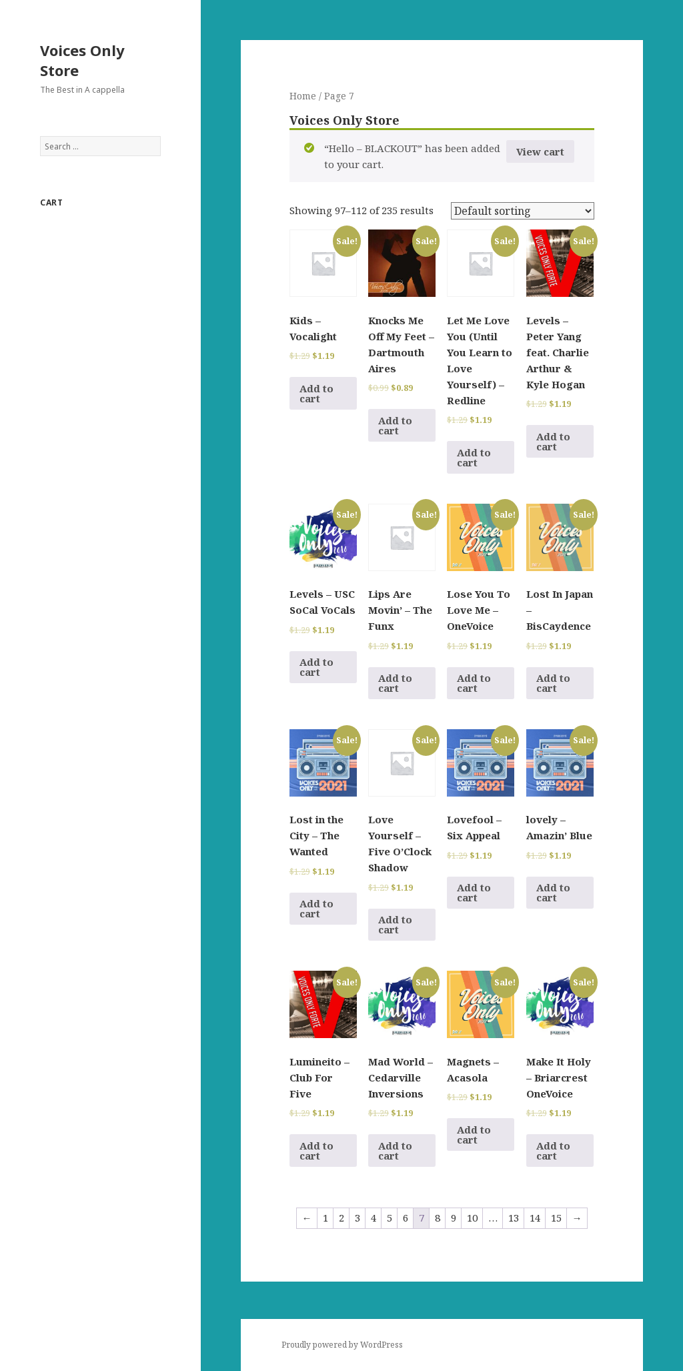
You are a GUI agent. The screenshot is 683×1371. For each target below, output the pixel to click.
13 (513, 1217)
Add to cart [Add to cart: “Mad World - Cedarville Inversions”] (395, 1150)
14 (535, 1217)
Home (302, 95)
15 (556, 1217)
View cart (540, 151)
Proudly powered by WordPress (342, 1344)
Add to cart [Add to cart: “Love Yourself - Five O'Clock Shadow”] (395, 924)
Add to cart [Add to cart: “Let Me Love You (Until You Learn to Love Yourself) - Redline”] (474, 457)
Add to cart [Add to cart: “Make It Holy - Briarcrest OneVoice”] (553, 1150)
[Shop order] (522, 210)
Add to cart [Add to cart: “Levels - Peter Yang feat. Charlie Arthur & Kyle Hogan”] (553, 441)
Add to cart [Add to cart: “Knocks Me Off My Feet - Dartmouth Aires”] (395, 425)
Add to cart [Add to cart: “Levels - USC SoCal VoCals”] (316, 666)
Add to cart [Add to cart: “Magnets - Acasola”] (474, 1134)
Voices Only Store (82, 60)
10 (472, 1217)
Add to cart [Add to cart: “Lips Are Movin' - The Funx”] (395, 683)
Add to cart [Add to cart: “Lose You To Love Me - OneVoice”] (474, 683)
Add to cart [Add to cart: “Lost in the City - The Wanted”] (316, 908)
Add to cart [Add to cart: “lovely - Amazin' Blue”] (553, 892)
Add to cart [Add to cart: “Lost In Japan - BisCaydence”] (553, 683)
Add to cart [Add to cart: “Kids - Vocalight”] (316, 393)
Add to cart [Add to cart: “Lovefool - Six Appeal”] (474, 892)
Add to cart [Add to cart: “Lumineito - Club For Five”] (316, 1150)
